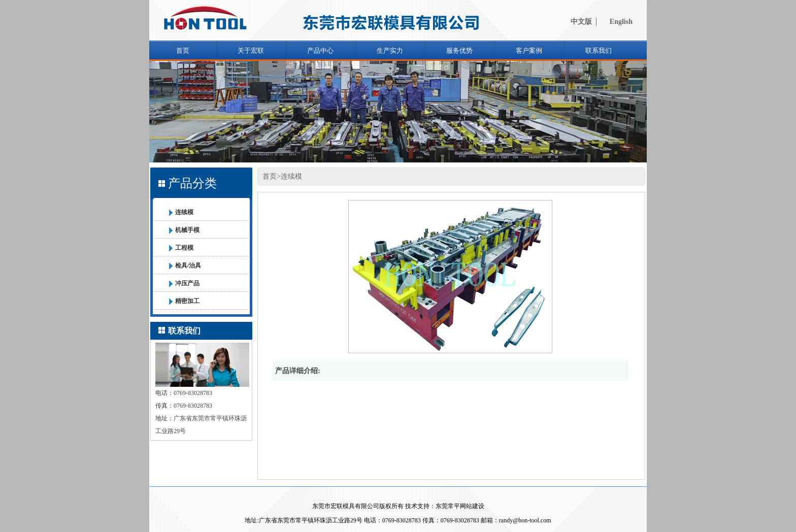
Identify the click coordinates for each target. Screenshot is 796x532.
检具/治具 (188, 265)
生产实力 (390, 50)
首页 (182, 50)
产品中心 (320, 50)
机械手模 (187, 230)
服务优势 (459, 50)
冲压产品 (187, 283)
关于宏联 (251, 50)
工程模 (184, 247)
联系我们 (598, 50)
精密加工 (187, 301)
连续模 (184, 212)
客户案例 (529, 50)
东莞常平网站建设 (460, 506)
